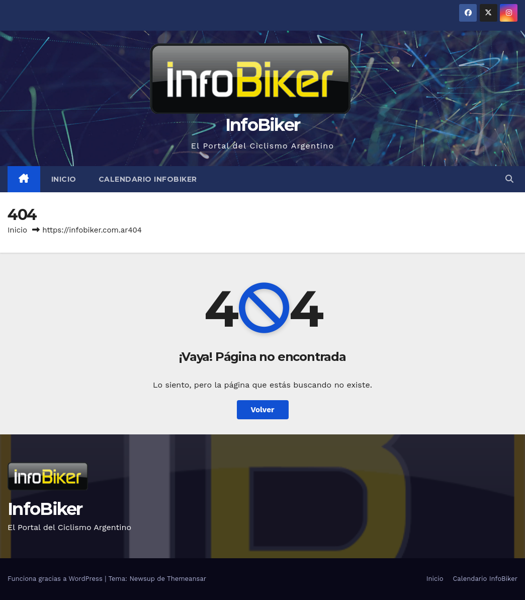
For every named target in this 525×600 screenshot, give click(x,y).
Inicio (63, 179)
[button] (509, 179)
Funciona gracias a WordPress (56, 578)
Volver (263, 409)
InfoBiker (262, 124)
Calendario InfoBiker (148, 179)
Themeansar (186, 578)
